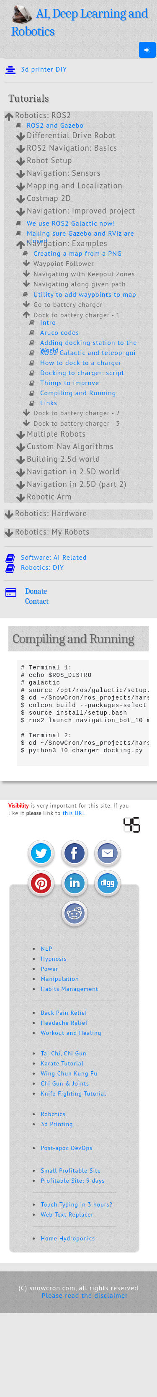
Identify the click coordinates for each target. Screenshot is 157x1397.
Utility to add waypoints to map (84, 294)
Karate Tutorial (62, 1063)
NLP (47, 948)
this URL (74, 813)
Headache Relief (64, 1023)
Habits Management (69, 989)
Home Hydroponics (68, 1238)
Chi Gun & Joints (65, 1083)
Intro (48, 322)
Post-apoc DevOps (67, 1148)
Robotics (53, 1114)
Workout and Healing (71, 1033)
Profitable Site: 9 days (73, 1180)
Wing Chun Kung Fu (69, 1073)
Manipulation (60, 979)
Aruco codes (59, 332)
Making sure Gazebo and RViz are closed (80, 237)
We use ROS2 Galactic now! (71, 223)
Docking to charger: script (82, 372)
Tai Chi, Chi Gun (64, 1053)
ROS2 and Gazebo (55, 125)
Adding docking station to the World (88, 346)
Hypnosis (54, 958)
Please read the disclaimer (84, 1295)
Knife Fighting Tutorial (73, 1093)
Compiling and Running (78, 392)
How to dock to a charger (81, 362)
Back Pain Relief (64, 1012)
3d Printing (57, 1124)
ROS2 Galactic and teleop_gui (88, 352)
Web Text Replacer (67, 1214)
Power (50, 968)
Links (48, 403)
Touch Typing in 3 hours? (77, 1204)
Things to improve (69, 382)
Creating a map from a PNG (77, 253)
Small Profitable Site (71, 1170)
